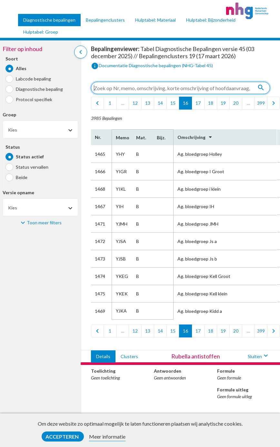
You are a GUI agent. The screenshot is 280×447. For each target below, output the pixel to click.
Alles (21, 68)
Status (12, 147)
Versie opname (18, 192)
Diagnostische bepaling (39, 89)
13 (147, 103)
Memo (122, 137)
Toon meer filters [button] (44, 222)
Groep (9, 114)
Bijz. (161, 137)
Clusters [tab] (129, 356)
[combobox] (40, 129)
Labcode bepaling (33, 78)
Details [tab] (103, 356)
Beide (21, 177)
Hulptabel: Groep (40, 32)
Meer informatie (107, 436)
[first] (97, 103)
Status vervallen (32, 167)
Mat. (141, 137)
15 (172, 103)
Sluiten (259, 356)
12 (135, 103)
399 (261, 103)
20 (235, 103)
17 (198, 103)
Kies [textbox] (12, 130)
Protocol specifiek (34, 99)
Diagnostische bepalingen (49, 20)
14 (160, 103)
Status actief (30, 156)
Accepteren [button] (62, 436)
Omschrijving (195, 137)
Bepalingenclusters (105, 20)
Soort (11, 58)
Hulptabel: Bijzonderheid (210, 20)
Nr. (98, 137)
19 (223, 103)
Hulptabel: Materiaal (155, 20)
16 (185, 103)
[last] (273, 103)
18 (210, 103)
